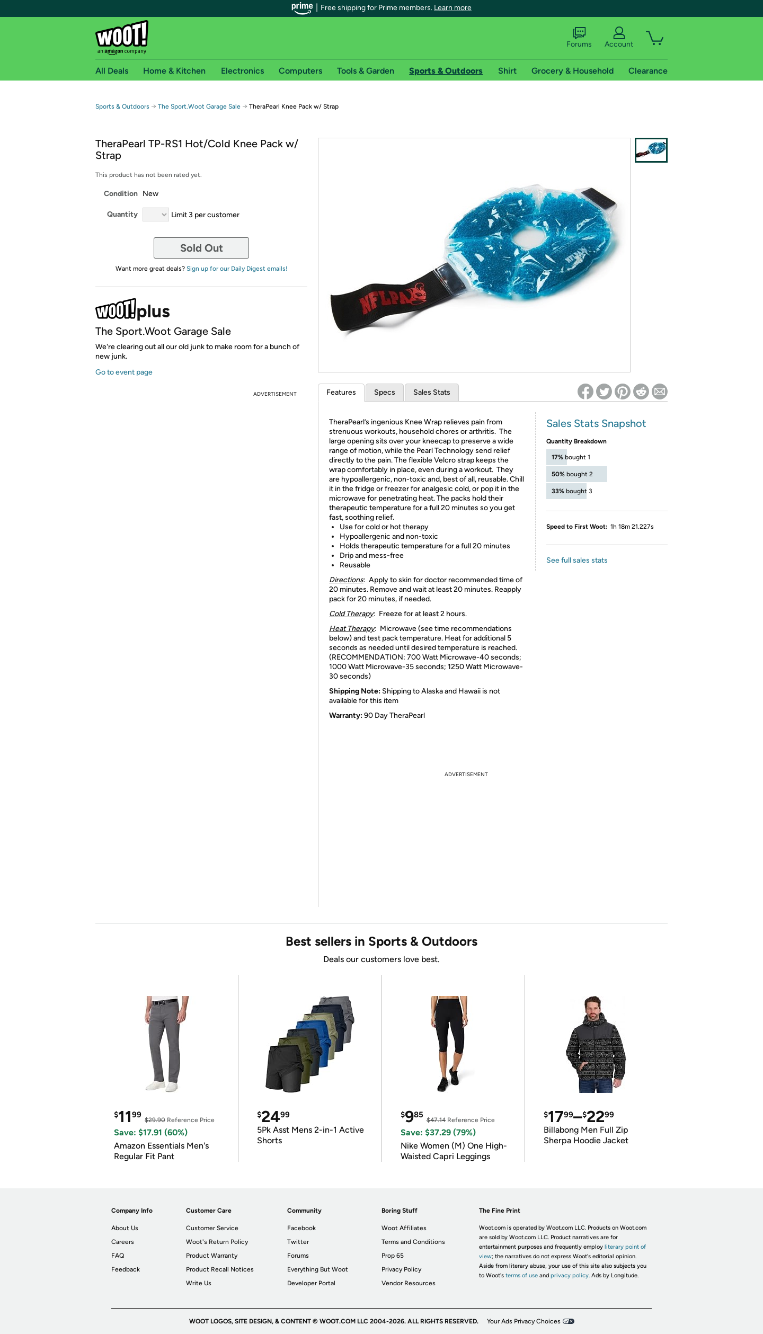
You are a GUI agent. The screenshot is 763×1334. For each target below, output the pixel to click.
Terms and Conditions (413, 1242)
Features (341, 392)
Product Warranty (211, 1255)
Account (619, 37)
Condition (121, 193)
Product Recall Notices (220, 1269)
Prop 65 (393, 1255)
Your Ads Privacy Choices (524, 1321)
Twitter (298, 1242)
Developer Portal (311, 1283)
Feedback (125, 1269)
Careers (122, 1242)
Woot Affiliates (404, 1228)
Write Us (198, 1283)
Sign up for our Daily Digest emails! (237, 268)
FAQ (117, 1255)
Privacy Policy (401, 1269)
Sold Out (201, 248)
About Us (124, 1228)
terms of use (521, 1275)
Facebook (301, 1228)
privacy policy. (570, 1275)
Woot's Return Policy (217, 1242)
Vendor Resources (409, 1283)
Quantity (122, 214)
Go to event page (124, 372)
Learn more (453, 7)
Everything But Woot (317, 1269)
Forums (579, 37)
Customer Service (212, 1228)
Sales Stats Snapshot (596, 423)
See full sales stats (577, 560)
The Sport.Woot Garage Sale (199, 106)
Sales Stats (431, 392)
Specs (384, 392)
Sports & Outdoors (122, 106)
